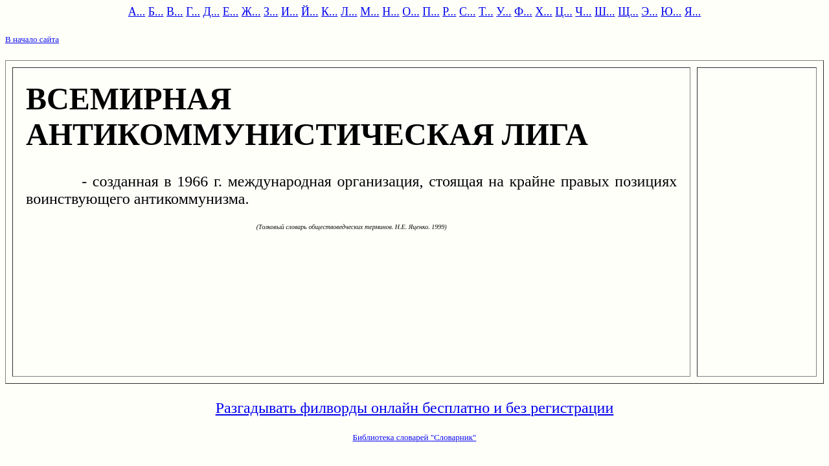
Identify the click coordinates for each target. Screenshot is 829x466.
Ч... (583, 11)
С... (467, 11)
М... (370, 11)
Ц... (564, 11)
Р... (449, 11)
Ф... (523, 11)
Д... (211, 11)
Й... (310, 11)
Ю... (671, 11)
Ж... (251, 11)
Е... (231, 11)
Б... (156, 11)
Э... (649, 11)
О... (411, 11)
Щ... (628, 11)
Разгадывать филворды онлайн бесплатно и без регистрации (415, 407)
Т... (486, 11)
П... (431, 11)
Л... (349, 11)
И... (290, 11)
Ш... (605, 11)
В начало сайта (32, 39)
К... (329, 11)
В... (174, 11)
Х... (543, 11)
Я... (693, 11)
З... (271, 11)
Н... (391, 11)
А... (137, 11)
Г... (193, 11)
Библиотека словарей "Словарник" (415, 437)
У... (503, 11)
